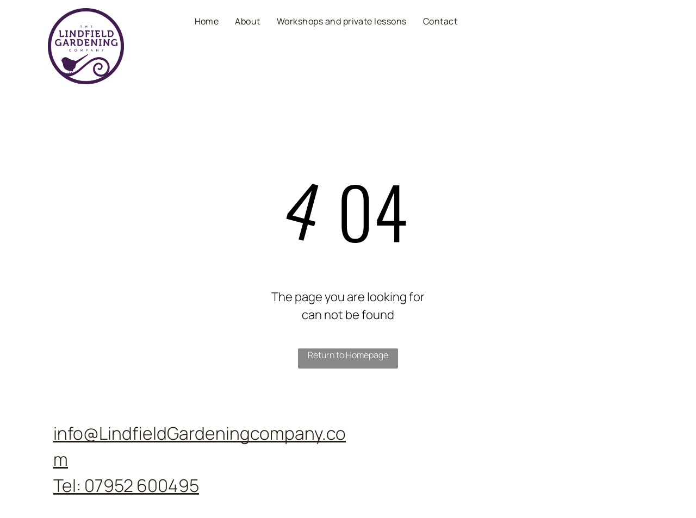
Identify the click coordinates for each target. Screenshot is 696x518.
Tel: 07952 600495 (126, 485)
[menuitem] (207, 20)
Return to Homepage (348, 355)
